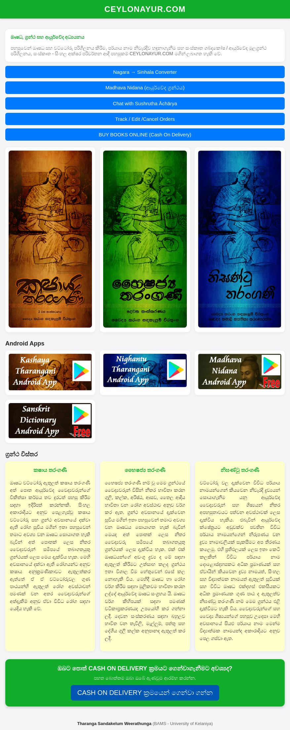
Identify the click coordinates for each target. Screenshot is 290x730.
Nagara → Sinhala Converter (145, 72)
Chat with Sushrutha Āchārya (145, 103)
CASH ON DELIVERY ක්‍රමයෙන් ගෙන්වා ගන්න (145, 692)
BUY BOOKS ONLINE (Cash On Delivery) (145, 134)
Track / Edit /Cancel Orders (145, 119)
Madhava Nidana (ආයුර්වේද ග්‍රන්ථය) (145, 87)
